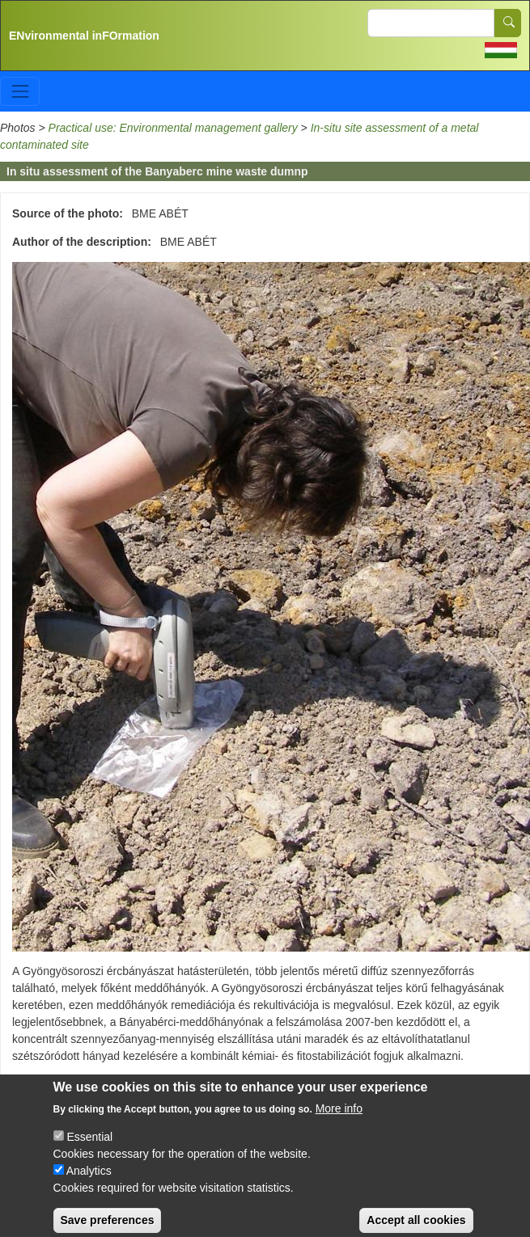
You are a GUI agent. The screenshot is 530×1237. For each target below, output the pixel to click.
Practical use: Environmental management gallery (173, 127)
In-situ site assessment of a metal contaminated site (142, 1084)
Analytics (89, 1184)
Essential (89, 1150)
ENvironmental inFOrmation (84, 35)
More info (339, 1122)
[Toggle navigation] (20, 91)
